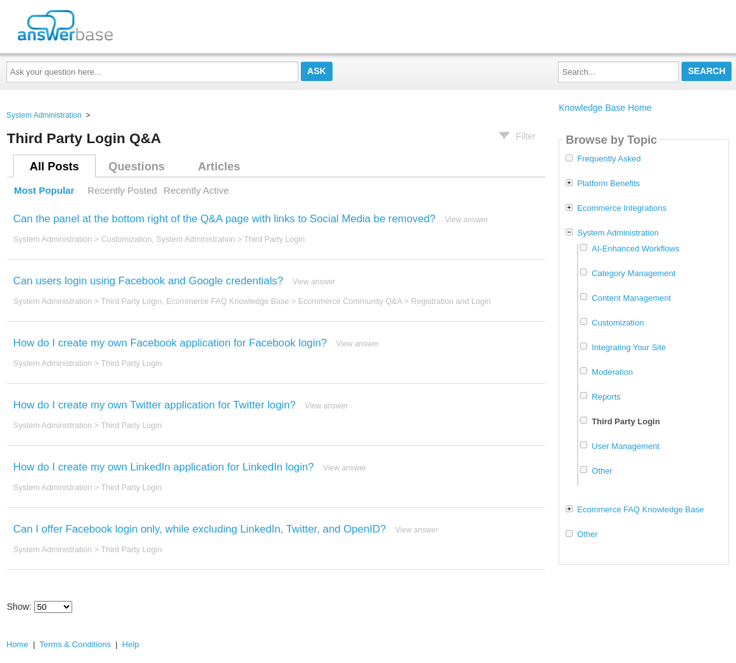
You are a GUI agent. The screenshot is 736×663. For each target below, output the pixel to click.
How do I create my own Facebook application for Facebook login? (170, 343)
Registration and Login (451, 301)
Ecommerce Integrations (621, 208)
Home (17, 644)
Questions (136, 166)
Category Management (633, 273)
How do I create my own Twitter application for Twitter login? (154, 405)
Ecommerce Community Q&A (350, 301)
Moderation (612, 372)
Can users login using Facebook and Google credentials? (148, 281)
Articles (219, 166)
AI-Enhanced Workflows (636, 248)
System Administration (44, 115)
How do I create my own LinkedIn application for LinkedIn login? (163, 467)
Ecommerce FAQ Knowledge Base (227, 301)
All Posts (54, 166)
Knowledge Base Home (605, 108)
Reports (606, 396)
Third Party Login (274, 239)
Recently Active (196, 190)
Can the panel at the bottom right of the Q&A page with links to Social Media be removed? (224, 219)
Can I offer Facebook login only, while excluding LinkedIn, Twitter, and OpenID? (199, 529)
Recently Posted (122, 190)
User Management (625, 446)
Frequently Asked (608, 159)
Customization (126, 239)
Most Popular (44, 190)
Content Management (631, 298)
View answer (466, 219)
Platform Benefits (608, 183)
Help (130, 644)
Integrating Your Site (629, 347)
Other (602, 471)
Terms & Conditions (75, 644)
